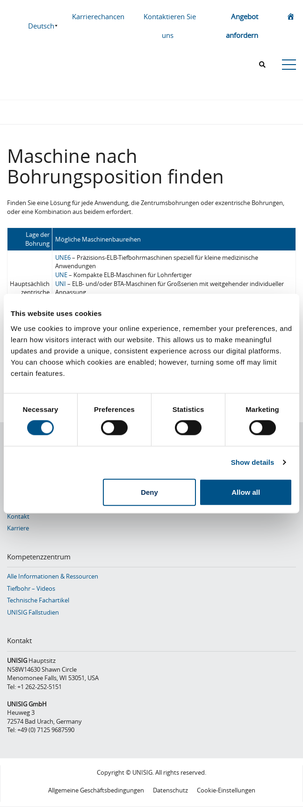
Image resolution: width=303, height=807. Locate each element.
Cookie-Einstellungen (226, 790)
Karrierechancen (98, 16)
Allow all (245, 492)
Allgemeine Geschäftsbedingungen (96, 790)
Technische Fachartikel (38, 600)
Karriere (18, 528)
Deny (149, 492)
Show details (252, 462)
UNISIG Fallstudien (33, 612)
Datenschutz (170, 790)
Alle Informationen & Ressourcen (52, 576)
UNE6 (63, 257)
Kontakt (18, 516)
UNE (61, 275)
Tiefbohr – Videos (31, 588)
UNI (60, 283)
